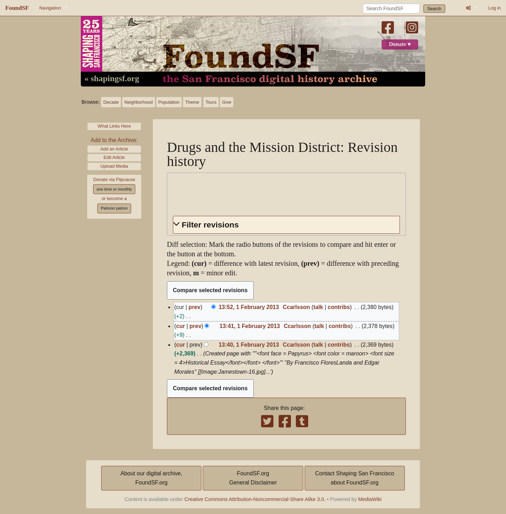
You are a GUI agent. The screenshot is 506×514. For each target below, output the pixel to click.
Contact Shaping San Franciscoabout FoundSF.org (354, 478)
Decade (111, 102)
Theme (192, 102)
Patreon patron (114, 208)
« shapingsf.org (111, 78)
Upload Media (114, 166)
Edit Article (114, 157)
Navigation (50, 8)
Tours (211, 102)
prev (195, 307)
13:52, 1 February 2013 (249, 307)
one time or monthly (114, 189)
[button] (286, 225)
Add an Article (114, 149)
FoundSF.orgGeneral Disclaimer (253, 478)
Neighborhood (138, 102)
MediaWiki (369, 499)
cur (180, 326)
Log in (494, 8)
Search (434, 8)
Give (226, 102)
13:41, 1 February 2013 (250, 326)
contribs (339, 307)
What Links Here (114, 126)
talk (318, 307)
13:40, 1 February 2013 (249, 345)
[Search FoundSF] (391, 8)
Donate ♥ (400, 44)
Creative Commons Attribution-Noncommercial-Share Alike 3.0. (255, 499)
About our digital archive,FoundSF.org (151, 478)
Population (169, 102)
